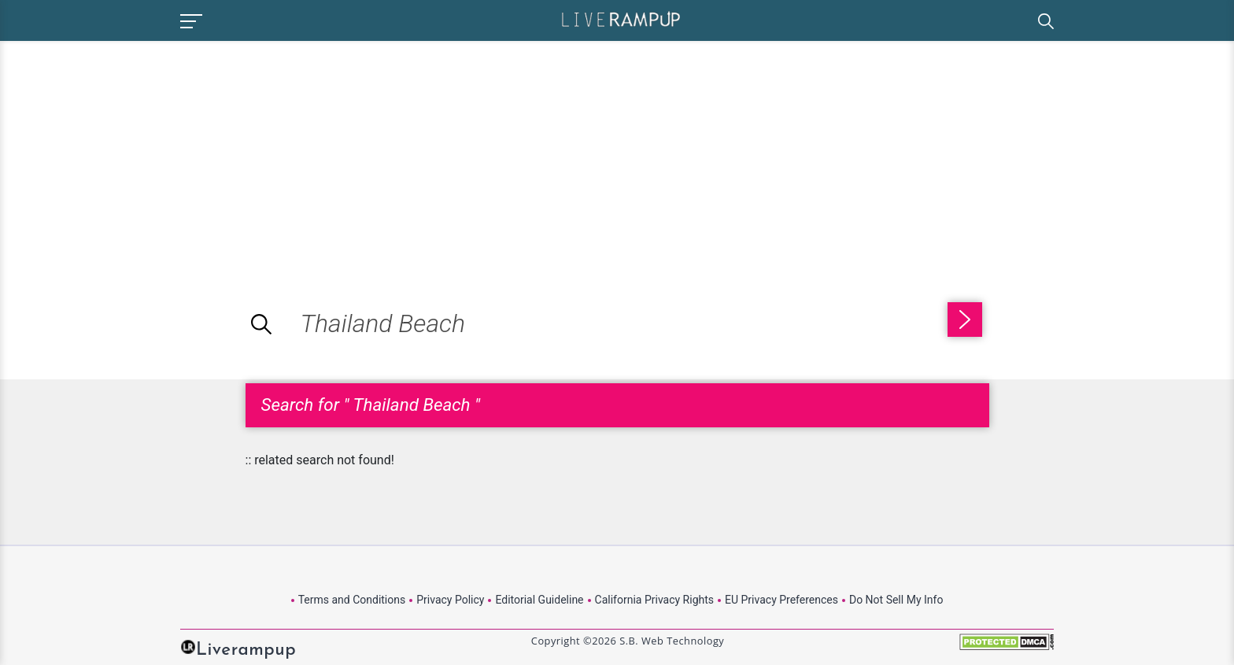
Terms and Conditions (352, 599)
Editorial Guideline (539, 599)
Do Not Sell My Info (896, 599)
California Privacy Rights (654, 599)
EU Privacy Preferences (781, 599)
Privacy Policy (450, 599)
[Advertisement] (132, 151)
